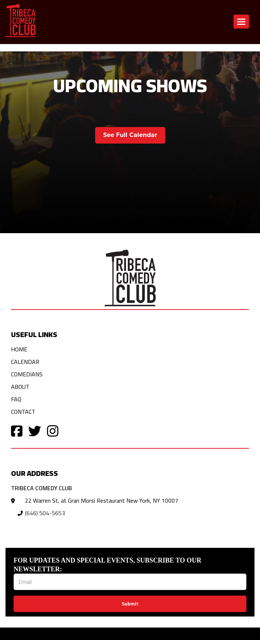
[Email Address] (130, 582)
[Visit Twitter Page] (34, 430)
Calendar (25, 361)
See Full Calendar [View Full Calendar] (130, 134)
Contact (23, 411)
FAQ (16, 399)
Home (19, 349)
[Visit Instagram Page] (52, 430)
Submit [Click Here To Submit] (130, 603)
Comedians (27, 374)
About (20, 386)
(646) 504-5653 (45, 512)
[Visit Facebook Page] (16, 430)
